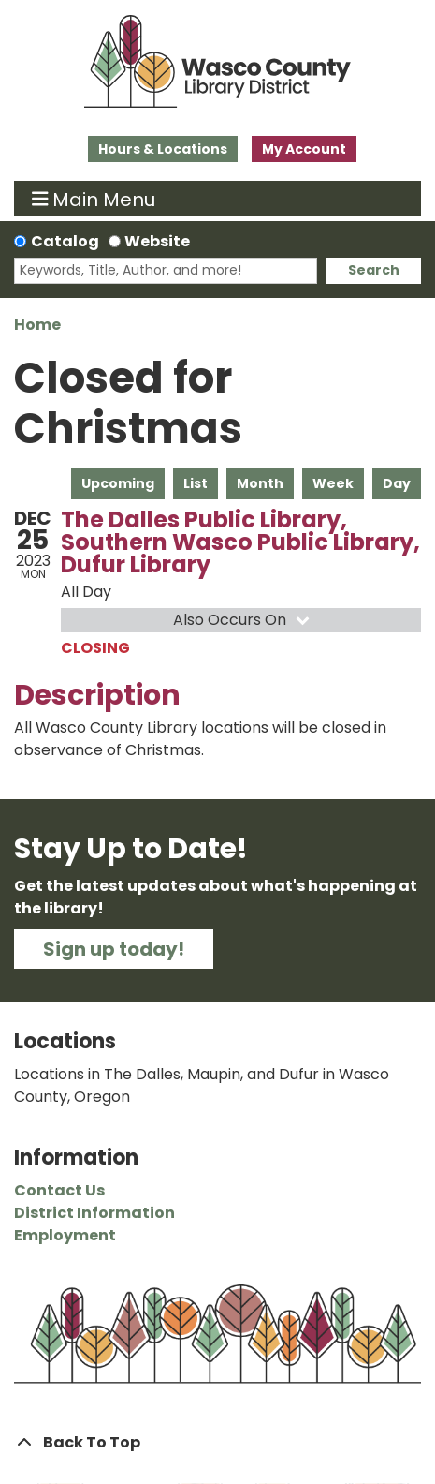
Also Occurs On (242, 620)
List (195, 483)
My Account (304, 149)
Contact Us (59, 1190)
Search (373, 269)
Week (333, 483)
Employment (65, 1235)
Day (397, 483)
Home (37, 324)
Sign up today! (113, 949)
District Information (94, 1213)
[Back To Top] (217, 1443)
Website (157, 241)
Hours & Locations (162, 149)
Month (260, 483)
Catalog (65, 241)
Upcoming (117, 483)
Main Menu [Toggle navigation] (94, 199)
